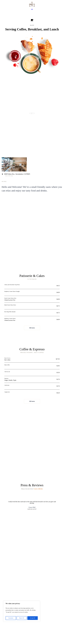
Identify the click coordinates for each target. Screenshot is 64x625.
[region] (21, 611)
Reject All (21, 618)
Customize (10, 618)
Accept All (32, 618)
